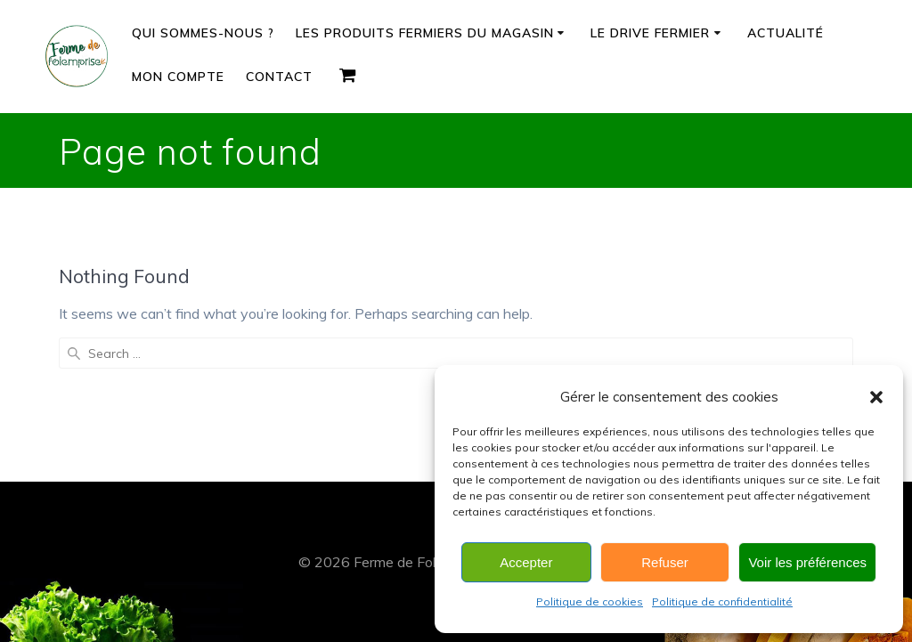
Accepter (526, 562)
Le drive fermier (650, 33)
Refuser (664, 562)
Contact (279, 77)
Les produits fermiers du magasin (425, 33)
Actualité (785, 33)
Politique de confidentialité (722, 601)
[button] (876, 397)
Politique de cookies (589, 601)
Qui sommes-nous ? (203, 33)
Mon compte (178, 77)
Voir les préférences (807, 562)
